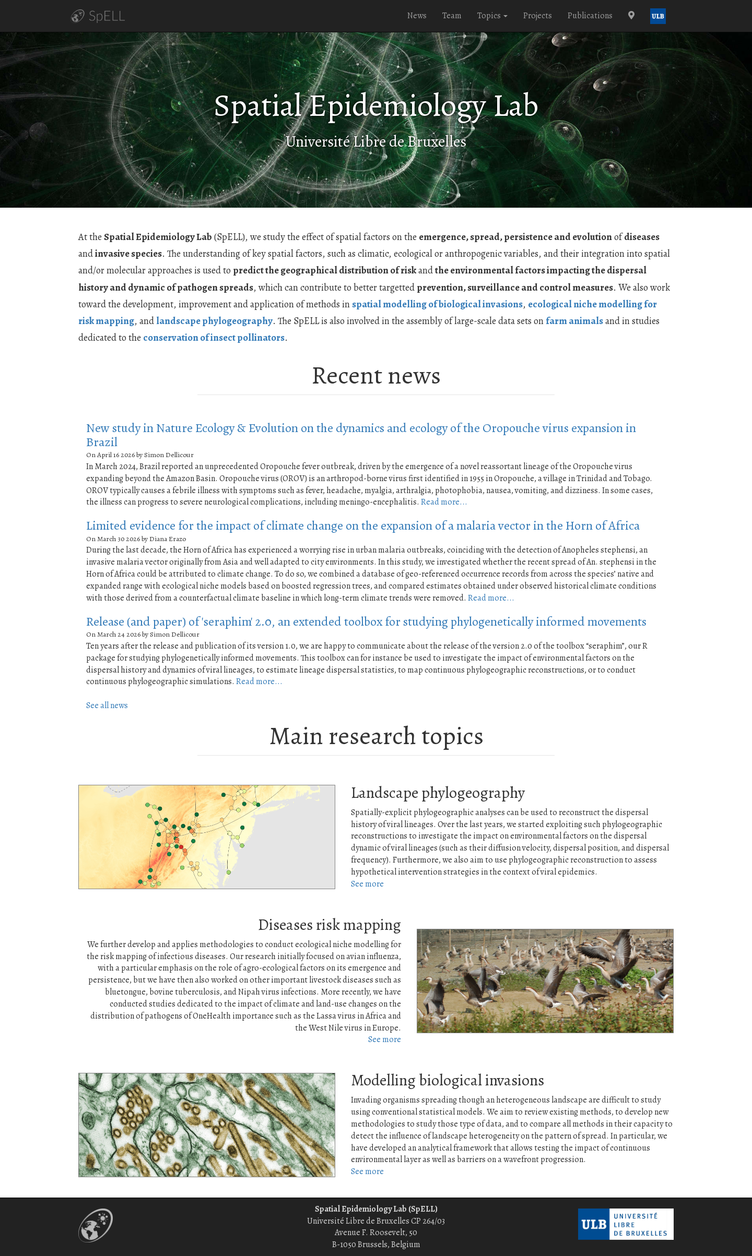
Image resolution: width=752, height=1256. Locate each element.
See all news (107, 705)
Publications (590, 15)
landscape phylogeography (214, 320)
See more (367, 884)
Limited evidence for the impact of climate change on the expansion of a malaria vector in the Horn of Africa (363, 525)
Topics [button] (492, 15)
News (417, 15)
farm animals (574, 320)
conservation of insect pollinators (214, 337)
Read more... (444, 502)
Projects (537, 15)
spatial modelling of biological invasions (437, 303)
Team (452, 15)
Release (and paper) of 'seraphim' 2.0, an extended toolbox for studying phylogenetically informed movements (366, 621)
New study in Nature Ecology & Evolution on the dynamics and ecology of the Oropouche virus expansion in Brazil (361, 435)
